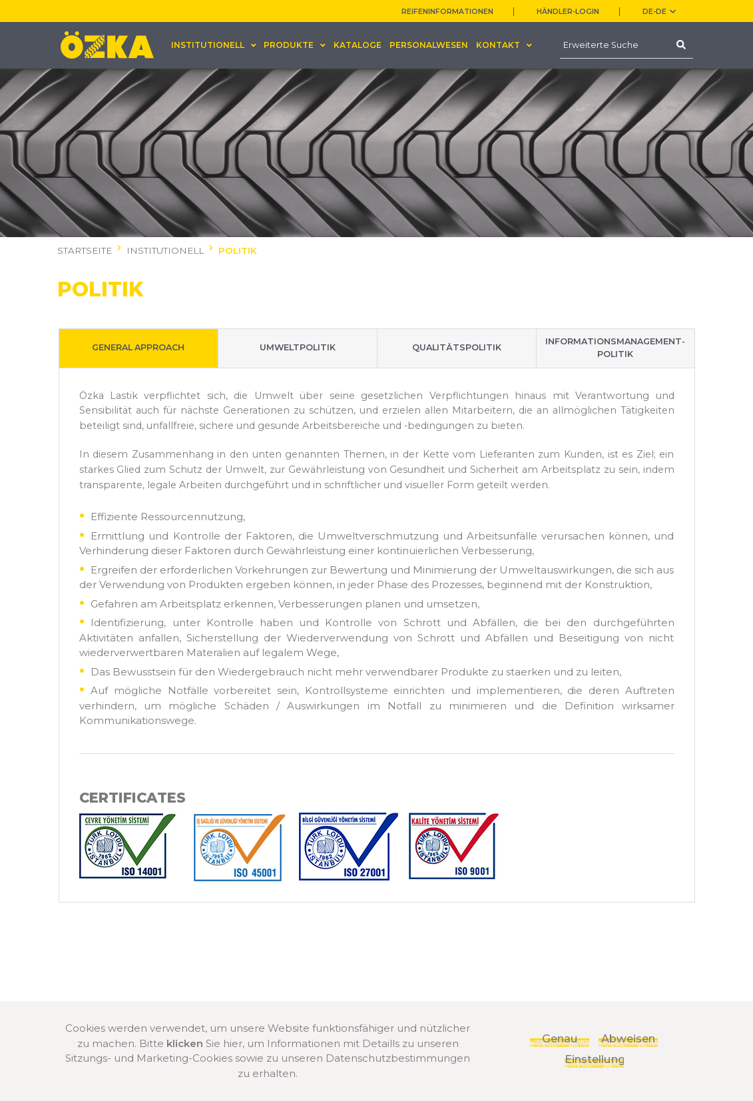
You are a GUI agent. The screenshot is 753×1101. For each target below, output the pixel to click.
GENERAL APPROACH (138, 349)
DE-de (659, 11)
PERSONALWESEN (428, 45)
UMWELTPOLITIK (297, 349)
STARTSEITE (84, 250)
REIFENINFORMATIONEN (447, 11)
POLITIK (237, 250)
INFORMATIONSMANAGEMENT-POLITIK (615, 349)
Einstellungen (594, 1059)
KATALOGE (357, 45)
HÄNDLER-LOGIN (568, 11)
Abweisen (628, 1038)
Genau (560, 1038)
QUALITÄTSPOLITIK (456, 349)
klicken (184, 1043)
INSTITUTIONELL (165, 250)
